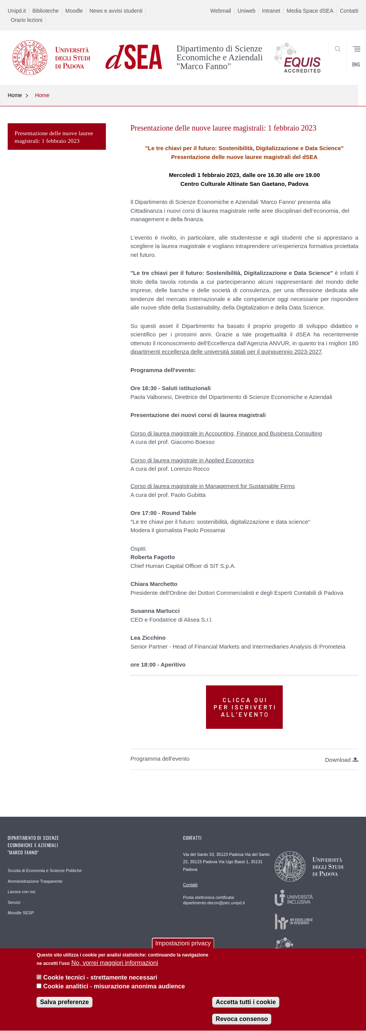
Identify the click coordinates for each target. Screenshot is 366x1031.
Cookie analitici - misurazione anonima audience (114, 989)
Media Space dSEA (310, 11)
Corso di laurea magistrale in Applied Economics (192, 460)
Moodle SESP (21, 912)
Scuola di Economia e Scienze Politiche (45, 870)
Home (15, 95)
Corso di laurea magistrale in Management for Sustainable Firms (212, 486)
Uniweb (246, 11)
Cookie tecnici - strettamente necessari (100, 981)
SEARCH (334, 66)
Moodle (74, 11)
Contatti (349, 11)
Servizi (14, 902)
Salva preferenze (64, 1006)
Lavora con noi (21, 891)
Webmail (220, 11)
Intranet (271, 11)
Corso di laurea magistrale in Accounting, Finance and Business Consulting (226, 433)
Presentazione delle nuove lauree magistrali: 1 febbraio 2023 (54, 137)
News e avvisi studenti (116, 11)
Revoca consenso (242, 1022)
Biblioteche (45, 11)
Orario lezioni (26, 20)
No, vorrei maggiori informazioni (114, 966)
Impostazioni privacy (183, 946)
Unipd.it (17, 11)
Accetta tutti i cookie (245, 1006)
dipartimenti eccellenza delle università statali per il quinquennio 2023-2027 (226, 351)
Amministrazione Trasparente (35, 881)
